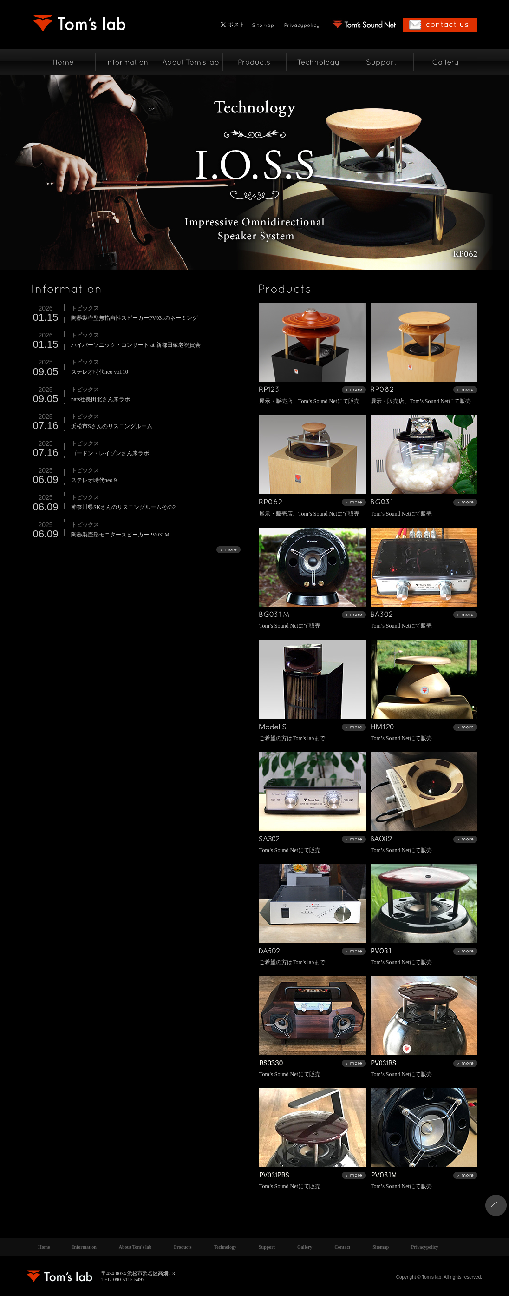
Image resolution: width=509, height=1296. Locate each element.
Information (84, 1247)
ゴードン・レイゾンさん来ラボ (110, 453)
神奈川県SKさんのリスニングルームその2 (123, 507)
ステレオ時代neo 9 (94, 480)
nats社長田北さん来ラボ (100, 399)
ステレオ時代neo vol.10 (99, 372)
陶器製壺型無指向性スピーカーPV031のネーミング (134, 318)
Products (182, 1247)
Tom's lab (303, 738)
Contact (342, 1247)
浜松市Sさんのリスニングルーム (111, 426)
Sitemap (380, 1247)
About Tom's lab (135, 1247)
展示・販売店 (276, 401)
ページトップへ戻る (496, 1205)
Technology (225, 1247)
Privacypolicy (424, 1247)
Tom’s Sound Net (317, 401)
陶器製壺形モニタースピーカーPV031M (120, 534)
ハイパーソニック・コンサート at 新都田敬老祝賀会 (136, 345)
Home (44, 1247)
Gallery (304, 1247)
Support (267, 1247)
